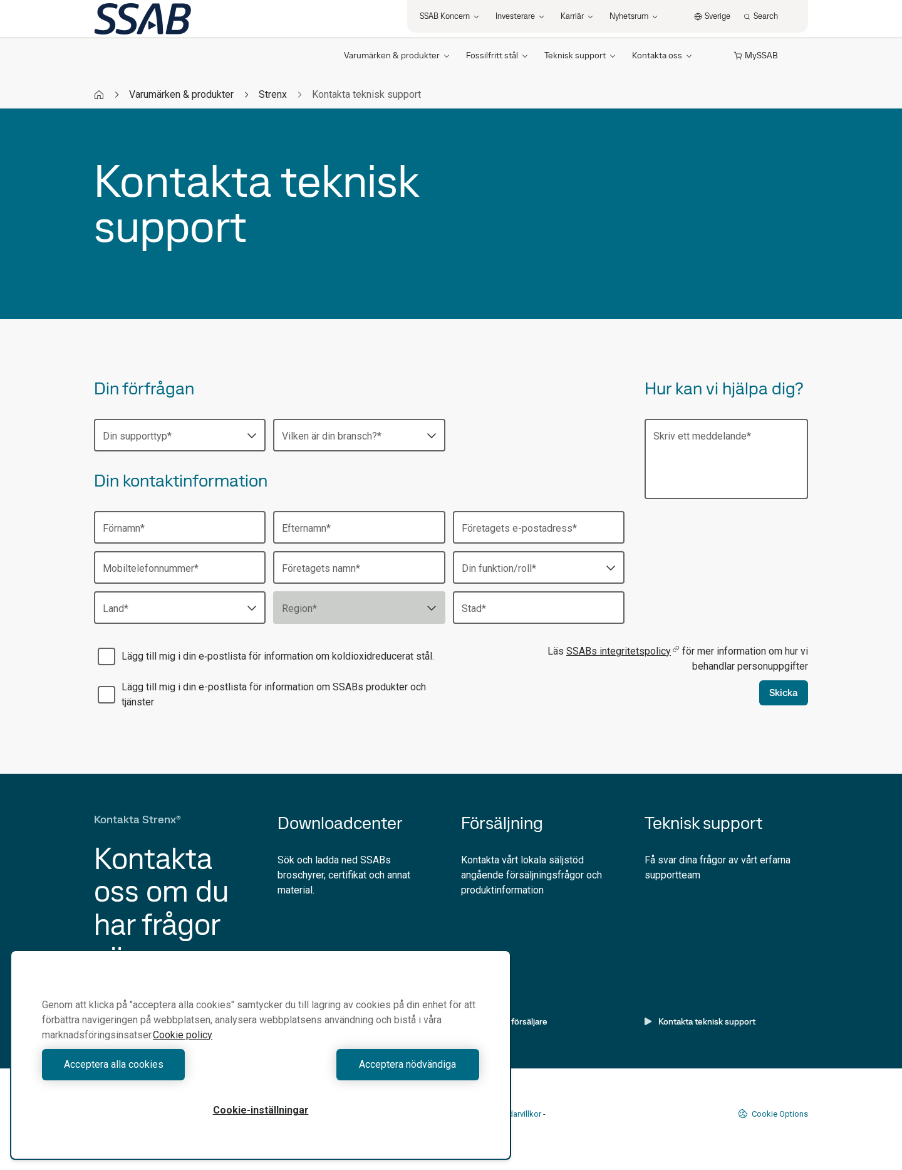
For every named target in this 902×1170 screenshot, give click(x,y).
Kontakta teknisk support (700, 1021)
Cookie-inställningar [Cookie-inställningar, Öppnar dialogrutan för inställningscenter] (261, 1110)
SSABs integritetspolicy (623, 651)
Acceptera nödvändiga (373, 1064)
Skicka (783, 692)
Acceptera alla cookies (148, 1064)
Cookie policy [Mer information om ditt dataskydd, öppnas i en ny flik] (182, 1035)
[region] (260, 1055)
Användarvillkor (513, 1114)
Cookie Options (773, 1114)
